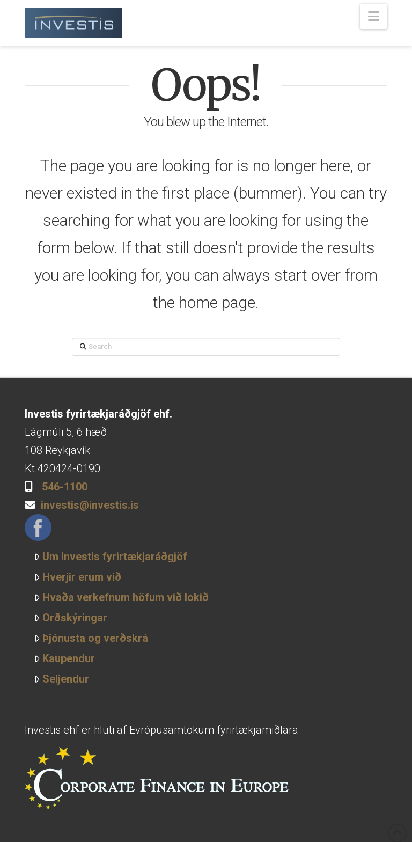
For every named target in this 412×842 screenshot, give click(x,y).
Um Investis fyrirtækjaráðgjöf (110, 556)
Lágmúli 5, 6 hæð (66, 432)
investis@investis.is (90, 505)
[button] (373, 16)
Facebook (38, 527)
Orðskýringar (70, 617)
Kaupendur (64, 658)
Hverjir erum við (77, 576)
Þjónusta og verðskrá (91, 638)
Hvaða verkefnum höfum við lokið (121, 597)
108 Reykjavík (57, 450)
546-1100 (64, 486)
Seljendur (61, 678)
